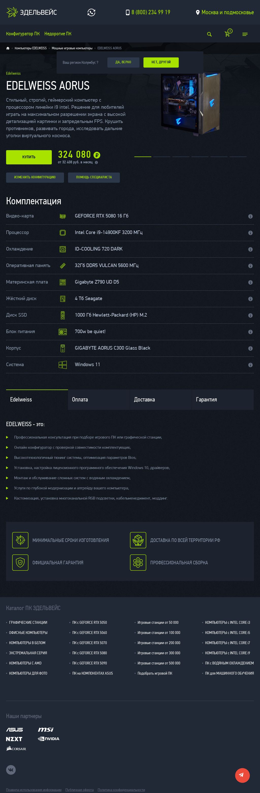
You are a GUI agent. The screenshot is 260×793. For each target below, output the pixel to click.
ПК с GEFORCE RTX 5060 (89, 632)
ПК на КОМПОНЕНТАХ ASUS (92, 673)
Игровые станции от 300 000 (159, 652)
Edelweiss (21, 399)
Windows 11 (87, 364)
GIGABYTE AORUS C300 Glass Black (112, 348)
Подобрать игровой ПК (155, 673)
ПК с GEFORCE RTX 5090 (89, 663)
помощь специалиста (94, 177)
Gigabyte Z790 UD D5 (97, 282)
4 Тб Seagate (88, 298)
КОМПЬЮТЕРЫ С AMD (25, 663)
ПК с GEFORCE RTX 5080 (89, 652)
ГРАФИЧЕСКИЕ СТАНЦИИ (28, 622)
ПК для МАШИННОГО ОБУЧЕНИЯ (229, 673)
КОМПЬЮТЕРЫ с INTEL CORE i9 (227, 652)
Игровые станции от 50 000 (158, 622)
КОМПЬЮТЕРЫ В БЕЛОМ (27, 642)
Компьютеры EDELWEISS (31, 48)
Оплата (80, 399)
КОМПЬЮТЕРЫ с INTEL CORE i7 (227, 642)
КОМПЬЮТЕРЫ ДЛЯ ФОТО (28, 673)
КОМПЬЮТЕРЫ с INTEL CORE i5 (227, 632)
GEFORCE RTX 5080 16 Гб (101, 216)
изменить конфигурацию (35, 177)
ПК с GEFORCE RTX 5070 (89, 642)
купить (29, 157)
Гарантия (206, 399)
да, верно (123, 62)
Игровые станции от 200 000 (159, 642)
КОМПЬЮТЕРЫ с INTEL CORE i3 (227, 622)
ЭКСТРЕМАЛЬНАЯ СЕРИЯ (28, 652)
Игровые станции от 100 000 (159, 632)
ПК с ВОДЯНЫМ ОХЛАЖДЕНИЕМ (229, 663)
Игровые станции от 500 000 (159, 663)
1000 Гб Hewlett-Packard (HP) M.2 (111, 315)
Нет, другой (161, 62)
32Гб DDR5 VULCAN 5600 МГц (106, 265)
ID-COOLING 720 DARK (98, 249)
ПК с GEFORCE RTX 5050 (89, 622)
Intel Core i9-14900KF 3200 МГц (108, 232)
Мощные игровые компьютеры (72, 48)
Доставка (144, 399)
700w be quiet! (90, 331)
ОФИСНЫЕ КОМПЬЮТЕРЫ (28, 632)
